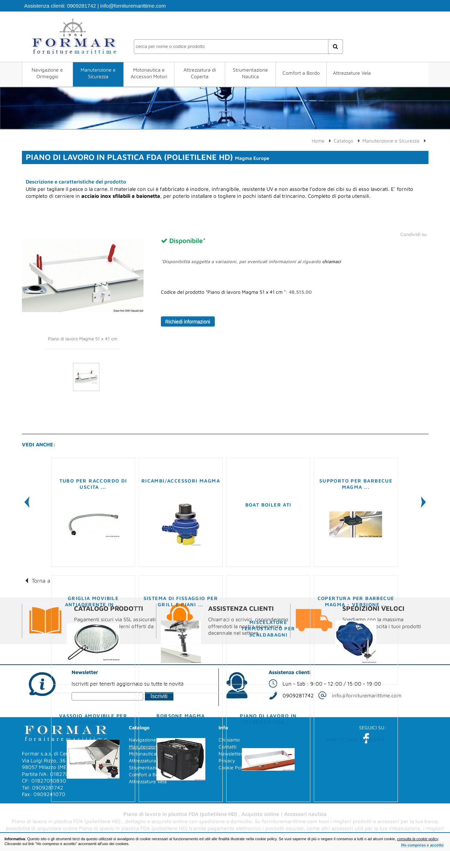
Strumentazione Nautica (250, 73)
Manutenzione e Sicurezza (98, 73)
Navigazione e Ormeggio (47, 73)
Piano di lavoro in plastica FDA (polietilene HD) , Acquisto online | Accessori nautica (225, 814)
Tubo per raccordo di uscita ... (93, 484)
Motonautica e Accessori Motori (149, 73)
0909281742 (81, 6)
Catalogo (343, 141)
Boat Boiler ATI (268, 505)
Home (318, 141)
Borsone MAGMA (180, 716)
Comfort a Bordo (301, 73)
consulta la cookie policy (418, 839)
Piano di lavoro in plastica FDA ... (268, 719)
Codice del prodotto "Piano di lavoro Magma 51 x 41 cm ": (236, 292)
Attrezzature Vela (352, 73)
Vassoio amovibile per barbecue (93, 719)
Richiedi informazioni (187, 321)
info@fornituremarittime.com (133, 6)
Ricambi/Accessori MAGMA (180, 481)
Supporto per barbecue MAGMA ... (355, 484)
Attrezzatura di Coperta (199, 73)
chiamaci (331, 261)
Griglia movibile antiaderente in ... (93, 601)
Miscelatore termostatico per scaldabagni (268, 628)
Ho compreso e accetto (422, 845)
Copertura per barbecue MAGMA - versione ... (356, 601)
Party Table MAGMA (356, 740)
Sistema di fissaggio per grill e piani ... (181, 601)
